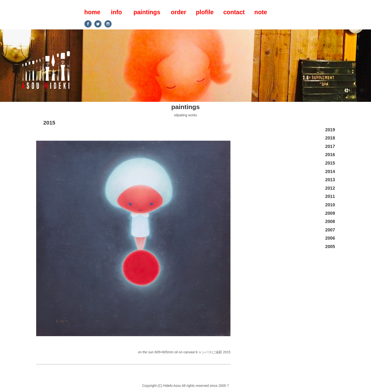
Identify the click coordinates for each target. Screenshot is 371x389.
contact (234, 12)
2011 (330, 196)
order (178, 12)
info (116, 12)
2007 (330, 230)
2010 (330, 204)
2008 (330, 221)
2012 (330, 188)
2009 (330, 213)
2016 (330, 154)
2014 (330, 171)
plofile (205, 12)
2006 (330, 238)
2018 (330, 138)
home (92, 12)
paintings (147, 12)
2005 (330, 246)
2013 (330, 179)
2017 (330, 146)
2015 (49, 123)
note (260, 12)
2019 (330, 129)
